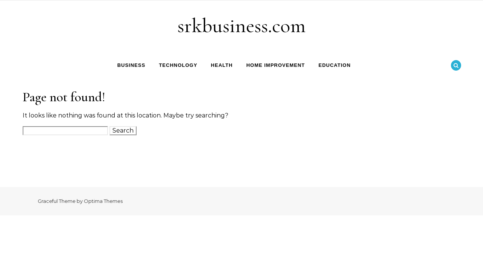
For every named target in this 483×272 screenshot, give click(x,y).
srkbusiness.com (241, 25)
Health (222, 65)
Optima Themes (103, 201)
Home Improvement (275, 65)
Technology (178, 65)
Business (131, 65)
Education (334, 65)
